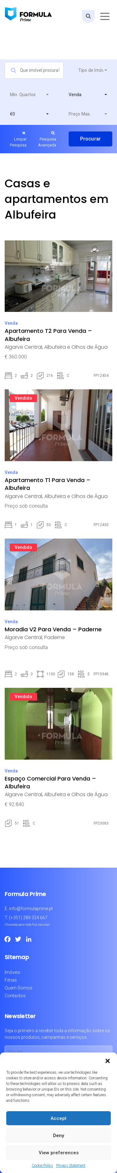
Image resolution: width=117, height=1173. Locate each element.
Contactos (15, 995)
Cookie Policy (42, 1165)
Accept (58, 1118)
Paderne (54, 637)
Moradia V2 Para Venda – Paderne (53, 629)
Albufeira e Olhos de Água (76, 347)
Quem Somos (18, 987)
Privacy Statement (70, 1165)
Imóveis (12, 972)
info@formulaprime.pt (31, 908)
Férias (11, 980)
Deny (58, 1135)
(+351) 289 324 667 (28, 917)
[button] (108, 1060)
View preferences (59, 1153)
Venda (11, 323)
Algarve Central (23, 347)
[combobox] (92, 70)
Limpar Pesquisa (18, 139)
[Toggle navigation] (105, 16)
